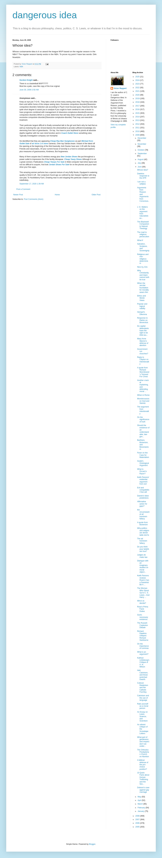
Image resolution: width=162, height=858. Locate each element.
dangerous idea (44, 15)
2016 (137, 109)
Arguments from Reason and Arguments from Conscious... (143, 195)
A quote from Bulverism (142, 523)
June (140, 167)
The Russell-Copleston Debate (142, 625)
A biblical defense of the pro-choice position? (142, 764)
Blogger (92, 844)
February (141, 808)
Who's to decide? (141, 602)
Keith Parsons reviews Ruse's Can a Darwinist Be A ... (143, 580)
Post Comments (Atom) (33, 199)
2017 (137, 106)
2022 (137, 88)
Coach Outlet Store (69, 133)
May (140, 797)
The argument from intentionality (143, 410)
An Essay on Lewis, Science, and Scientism (142, 716)
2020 (137, 95)
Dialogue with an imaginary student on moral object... (142, 566)
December (142, 138)
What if (140, 240)
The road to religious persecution (143, 234)
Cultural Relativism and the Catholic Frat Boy (142, 687)
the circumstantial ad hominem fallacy (143, 514)
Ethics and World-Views (141, 298)
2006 (137, 823)
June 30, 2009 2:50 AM (29, 90)
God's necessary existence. (142, 617)
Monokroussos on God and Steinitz (143, 401)
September (142, 153)
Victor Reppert (120, 88)
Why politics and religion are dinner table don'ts (143, 531)
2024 (137, 80)
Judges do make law (142, 556)
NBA (21, 66)
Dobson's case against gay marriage (143, 789)
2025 (137, 77)
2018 (137, 102)
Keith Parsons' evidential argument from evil (143, 480)
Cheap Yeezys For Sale (54, 162)
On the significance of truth (143, 419)
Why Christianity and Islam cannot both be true (143, 275)
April (140, 800)
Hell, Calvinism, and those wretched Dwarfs (142, 674)
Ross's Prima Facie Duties (142, 609)
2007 (137, 819)
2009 (137, 135)
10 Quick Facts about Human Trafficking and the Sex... (143, 778)
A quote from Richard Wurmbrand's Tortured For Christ (143, 372)
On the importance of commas (143, 646)
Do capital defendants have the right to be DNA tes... (143, 330)
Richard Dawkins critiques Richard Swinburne (142, 635)
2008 (137, 816)
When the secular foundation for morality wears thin (143, 287)
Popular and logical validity (142, 306)
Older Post (96, 195)
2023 (137, 84)
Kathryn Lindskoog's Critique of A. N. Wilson (143, 662)
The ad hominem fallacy (142, 541)
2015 (137, 113)
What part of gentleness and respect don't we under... (143, 741)
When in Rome (143, 395)
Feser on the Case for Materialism (143, 455)
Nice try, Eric (142, 267)
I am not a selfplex (141, 183)
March (140, 804)
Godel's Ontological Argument (143, 463)
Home (57, 195)
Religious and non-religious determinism (142, 258)
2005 (137, 827)
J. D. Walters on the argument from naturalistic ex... (142, 212)
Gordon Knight (26, 80)
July (139, 163)
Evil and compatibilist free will (143, 490)
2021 (137, 91)
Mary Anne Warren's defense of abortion (142, 342)
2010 (137, 131)
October (141, 150)
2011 (137, 128)
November (142, 144)
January (141, 811)
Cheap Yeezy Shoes (73, 159)
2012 (137, 124)
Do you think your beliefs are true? (143, 549)
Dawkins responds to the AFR (143, 176)
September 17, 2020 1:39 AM (31, 184)
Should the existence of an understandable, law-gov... (143, 431)
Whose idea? (142, 170)
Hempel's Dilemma (142, 313)
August (141, 159)
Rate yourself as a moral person (142, 706)
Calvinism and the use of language (143, 698)
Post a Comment (23, 189)
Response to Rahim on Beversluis (142, 320)
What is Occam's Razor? (142, 471)
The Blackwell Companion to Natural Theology (143, 225)
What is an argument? (142, 653)
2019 (137, 98)
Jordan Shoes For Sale (59, 164)
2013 (137, 120)
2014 (137, 117)
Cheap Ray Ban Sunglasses (62, 141)
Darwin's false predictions (143, 497)
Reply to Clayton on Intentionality (143, 360)
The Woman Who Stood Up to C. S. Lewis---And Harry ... (143, 592)
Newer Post (18, 195)
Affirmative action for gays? (142, 503)
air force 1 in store (40, 143)
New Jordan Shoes (69, 157)
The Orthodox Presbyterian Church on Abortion (143, 753)
